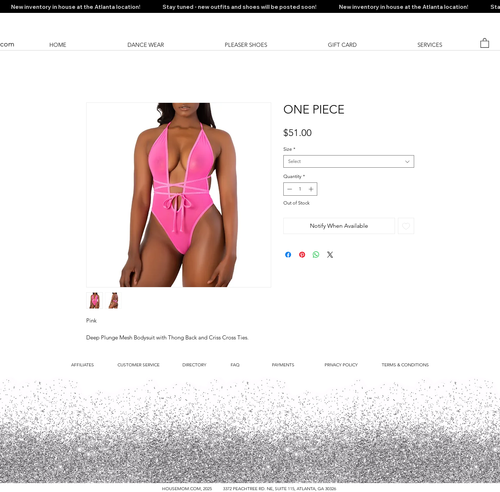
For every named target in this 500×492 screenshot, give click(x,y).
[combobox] (348, 161)
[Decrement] (288, 189)
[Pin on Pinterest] (302, 254)
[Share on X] (330, 254)
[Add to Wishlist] (406, 226)
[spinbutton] (300, 189)
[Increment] (311, 189)
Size (289, 149)
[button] (484, 43)
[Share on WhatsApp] (316, 254)
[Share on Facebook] (288, 254)
